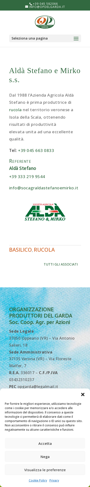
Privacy (54, 480)
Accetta (45, 443)
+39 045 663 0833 (36, 150)
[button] (82, 394)
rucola (15, 109)
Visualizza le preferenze (45, 469)
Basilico (20, 249)
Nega (45, 456)
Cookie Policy (38, 480)
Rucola (44, 249)
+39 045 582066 (45, 4)
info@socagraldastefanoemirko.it (43, 188)
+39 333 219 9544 (27, 176)
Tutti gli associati (61, 264)
